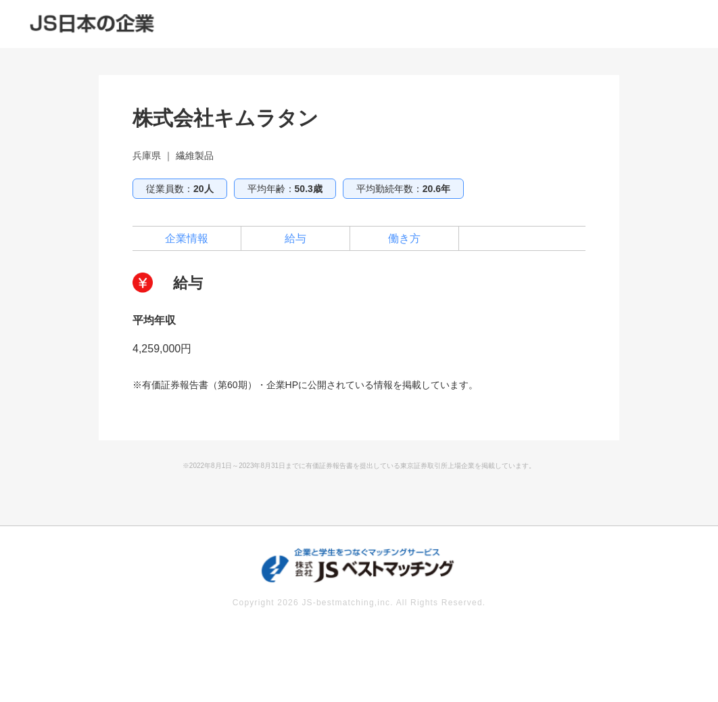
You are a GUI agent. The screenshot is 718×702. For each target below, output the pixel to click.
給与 (295, 238)
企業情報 (186, 238)
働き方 (404, 238)
